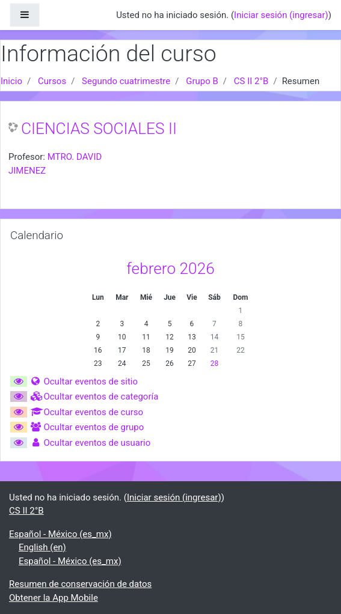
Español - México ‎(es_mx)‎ (60, 534)
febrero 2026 (170, 269)
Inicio (11, 81)
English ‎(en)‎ (42, 547)
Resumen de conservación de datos (80, 584)
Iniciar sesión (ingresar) (281, 15)
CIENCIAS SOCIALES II (99, 129)
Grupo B (202, 81)
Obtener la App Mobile (53, 597)
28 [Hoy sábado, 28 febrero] (214, 363)
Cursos (52, 81)
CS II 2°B (251, 81)
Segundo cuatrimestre (126, 81)
